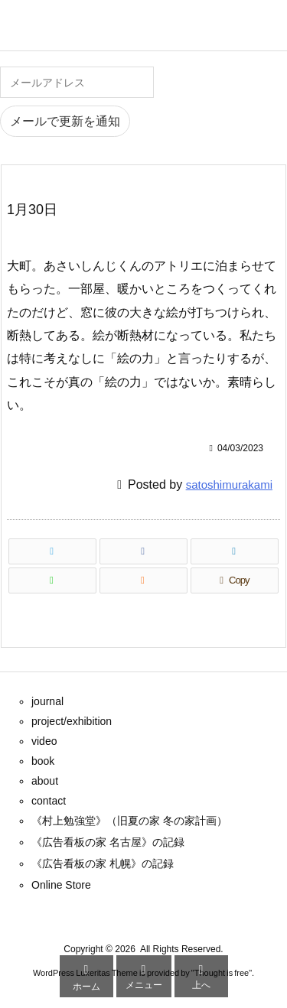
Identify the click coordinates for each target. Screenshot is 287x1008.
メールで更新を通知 (65, 121)
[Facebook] (143, 551)
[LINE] (52, 580)
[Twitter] (52, 551)
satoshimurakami (229, 484)
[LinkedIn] (235, 551)
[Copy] (235, 580)
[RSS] (143, 580)
